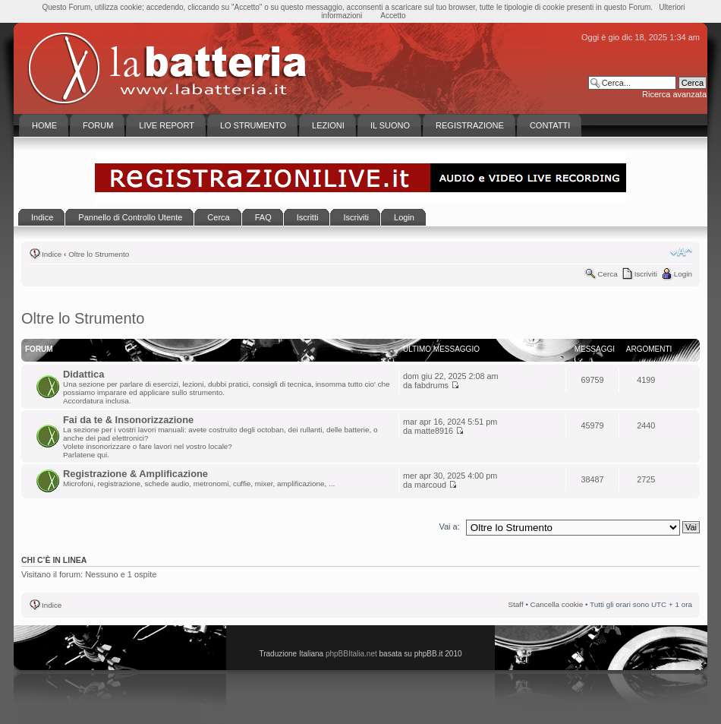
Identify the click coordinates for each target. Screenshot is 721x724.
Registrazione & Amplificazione (135, 473)
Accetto (392, 15)
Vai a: (449, 526)
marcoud (430, 484)
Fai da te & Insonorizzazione (128, 419)
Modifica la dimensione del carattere (681, 252)
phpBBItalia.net (351, 654)
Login (683, 274)
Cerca (607, 274)
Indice (51, 254)
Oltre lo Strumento (98, 254)
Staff (516, 604)
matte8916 (433, 430)
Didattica (83, 374)
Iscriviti (645, 274)
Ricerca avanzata (674, 94)
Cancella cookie (557, 604)
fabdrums (431, 385)
